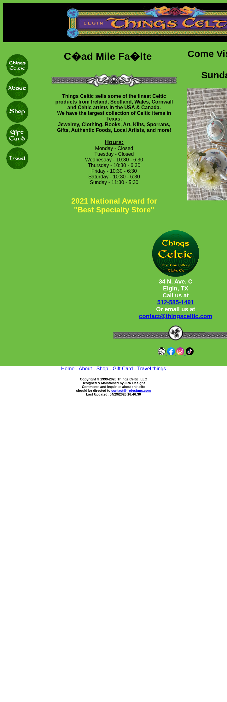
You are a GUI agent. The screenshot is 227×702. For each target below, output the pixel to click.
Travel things (151, 368)
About (85, 368)
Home (68, 368)
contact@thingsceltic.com (175, 316)
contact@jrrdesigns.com (131, 390)
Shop (102, 368)
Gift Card (123, 368)
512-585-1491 (175, 302)
